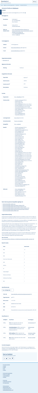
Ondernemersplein (6, 388)
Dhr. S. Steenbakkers (19, 142)
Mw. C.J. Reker (18, 139)
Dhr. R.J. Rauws (18, 172)
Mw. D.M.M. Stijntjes (19, 114)
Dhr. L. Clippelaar (18, 154)
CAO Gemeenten (31, 322)
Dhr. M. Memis (18, 112)
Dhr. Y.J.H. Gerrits (18, 136)
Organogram (5, 60)
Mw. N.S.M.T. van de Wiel (20, 130)
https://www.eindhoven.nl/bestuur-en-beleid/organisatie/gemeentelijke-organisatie (17, 239)
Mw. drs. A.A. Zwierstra (18, 121)
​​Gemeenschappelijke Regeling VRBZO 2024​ (11, 210)
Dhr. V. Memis (17, 148)
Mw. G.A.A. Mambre (19, 167)
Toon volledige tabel (6, 290)
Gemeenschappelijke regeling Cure (9, 204)
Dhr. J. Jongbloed (17, 124)
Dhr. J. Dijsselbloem (18, 96)
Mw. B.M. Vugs (18, 151)
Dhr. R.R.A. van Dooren (19, 134)
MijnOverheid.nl (6, 386)
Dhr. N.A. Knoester (18, 105)
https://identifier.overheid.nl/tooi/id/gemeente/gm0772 (21, 294)
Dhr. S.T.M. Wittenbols (19, 178)
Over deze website (6, 364)
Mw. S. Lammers (18, 191)
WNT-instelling (12, 333)
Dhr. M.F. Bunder (18, 132)
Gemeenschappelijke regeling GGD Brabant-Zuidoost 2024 (13, 205)
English (4, 367)
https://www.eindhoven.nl (16, 47)
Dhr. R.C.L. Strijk (18, 190)
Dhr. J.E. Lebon (18, 183)
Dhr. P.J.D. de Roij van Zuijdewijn (21, 184)
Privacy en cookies (6, 374)
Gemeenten (17, 5)
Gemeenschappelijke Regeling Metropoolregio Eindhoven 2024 (14, 206)
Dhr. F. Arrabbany (18, 131)
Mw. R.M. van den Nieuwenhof (21, 170)
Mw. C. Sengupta (18, 140)
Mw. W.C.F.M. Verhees (19, 195)
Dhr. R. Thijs (16, 117)
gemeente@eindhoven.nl (19, 33)
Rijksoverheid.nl (6, 387)
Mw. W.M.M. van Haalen (19, 166)
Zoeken (4, 370)
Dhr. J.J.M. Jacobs (18, 138)
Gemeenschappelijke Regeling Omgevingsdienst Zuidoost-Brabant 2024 (16, 208)
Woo (10, 337)
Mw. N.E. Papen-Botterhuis (20, 171)
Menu (35, 1)
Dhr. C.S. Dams (18, 102)
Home (2, 5)
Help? (25, 12)
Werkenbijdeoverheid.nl (7, 390)
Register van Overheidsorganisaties (9, 5)
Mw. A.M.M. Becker (18, 143)
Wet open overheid (31, 337)
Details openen (1, 12)
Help (4, 368)
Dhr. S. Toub (17, 175)
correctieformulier (12, 348)
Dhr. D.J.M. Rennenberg (19, 106)
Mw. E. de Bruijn (18, 109)
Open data (5, 380)
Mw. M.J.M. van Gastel (19, 182)
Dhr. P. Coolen (18, 163)
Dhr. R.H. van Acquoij (19, 100)
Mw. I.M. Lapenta (18, 158)
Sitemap (4, 377)
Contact (4, 366)
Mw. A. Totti (17, 150)
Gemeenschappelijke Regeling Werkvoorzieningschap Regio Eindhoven (16, 209)
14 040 (17, 34)
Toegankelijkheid (6, 375)
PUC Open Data (6, 383)
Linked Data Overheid (7, 381)
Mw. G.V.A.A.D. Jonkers (19, 108)
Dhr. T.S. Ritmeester (19, 104)
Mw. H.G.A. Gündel (18, 155)
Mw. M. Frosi (17, 101)
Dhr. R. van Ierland (18, 147)
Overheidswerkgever (13, 327)
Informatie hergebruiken (7, 373)
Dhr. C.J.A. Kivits (18, 128)
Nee (10, 358)
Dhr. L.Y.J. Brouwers (19, 144)
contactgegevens (5, 349)
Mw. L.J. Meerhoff (18, 168)
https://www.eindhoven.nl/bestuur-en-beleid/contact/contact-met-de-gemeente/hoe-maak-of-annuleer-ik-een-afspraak (22, 31)
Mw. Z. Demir (17, 164)
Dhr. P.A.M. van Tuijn (19, 110)
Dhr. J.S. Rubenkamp (19, 113)
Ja (4, 358)
